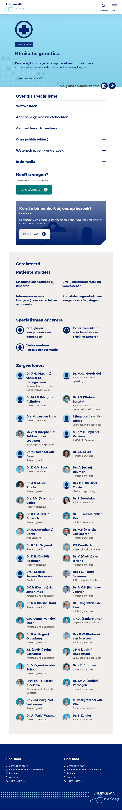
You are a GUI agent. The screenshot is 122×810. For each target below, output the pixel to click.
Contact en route (18, 766)
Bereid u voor (31, 234)
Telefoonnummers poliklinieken (26, 770)
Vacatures (14, 777)
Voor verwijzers (28, 78)
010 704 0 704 (17, 781)
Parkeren (13, 773)
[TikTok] (112, 85)
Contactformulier (30, 189)
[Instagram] (103, 85)
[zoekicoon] (104, 6)
